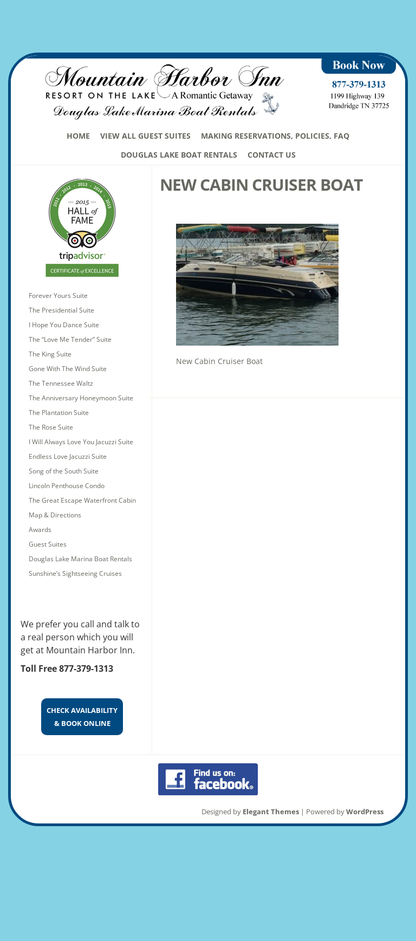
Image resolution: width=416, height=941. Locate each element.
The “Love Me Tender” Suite (70, 339)
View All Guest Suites (145, 136)
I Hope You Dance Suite (64, 324)
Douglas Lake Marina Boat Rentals (80, 558)
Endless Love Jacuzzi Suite (68, 456)
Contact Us (272, 155)
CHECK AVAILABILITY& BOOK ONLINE (82, 716)
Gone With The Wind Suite (68, 368)
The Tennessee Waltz (61, 383)
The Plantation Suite (59, 412)
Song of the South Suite (64, 471)
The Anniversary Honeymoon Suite (81, 398)
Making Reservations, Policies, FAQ (275, 136)
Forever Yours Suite (58, 295)
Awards (40, 529)
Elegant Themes (271, 811)
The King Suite (50, 354)
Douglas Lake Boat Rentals (179, 155)
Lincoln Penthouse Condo (67, 485)
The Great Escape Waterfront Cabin (82, 500)
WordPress (365, 811)
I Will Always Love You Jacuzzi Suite (81, 441)
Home (78, 136)
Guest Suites (48, 544)
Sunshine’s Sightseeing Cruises (75, 573)
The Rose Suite (51, 427)
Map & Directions (55, 515)
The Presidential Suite (61, 310)
